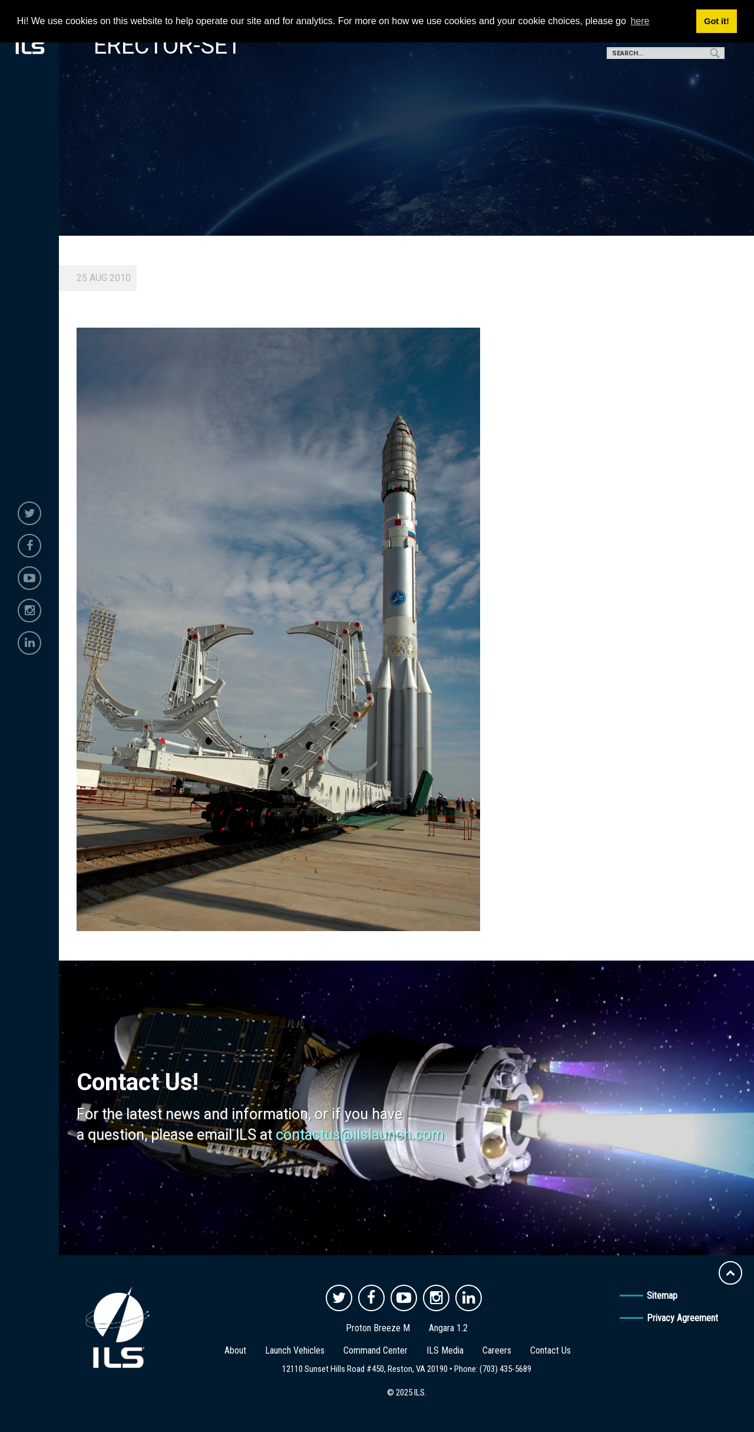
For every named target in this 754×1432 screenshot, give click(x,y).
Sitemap (662, 1295)
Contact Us (550, 1350)
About (235, 1350)
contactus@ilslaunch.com (360, 1134)
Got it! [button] (716, 21)
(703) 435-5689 (505, 1369)
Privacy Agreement (682, 1318)
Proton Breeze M (378, 1328)
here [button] (639, 21)
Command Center (375, 1350)
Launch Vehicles (295, 1350)
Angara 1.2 (448, 1328)
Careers (496, 1350)
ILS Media (445, 1350)
